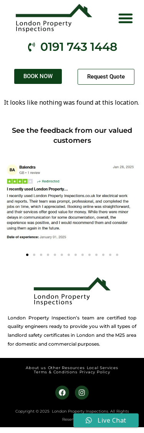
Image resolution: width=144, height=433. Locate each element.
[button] (125, 18)
